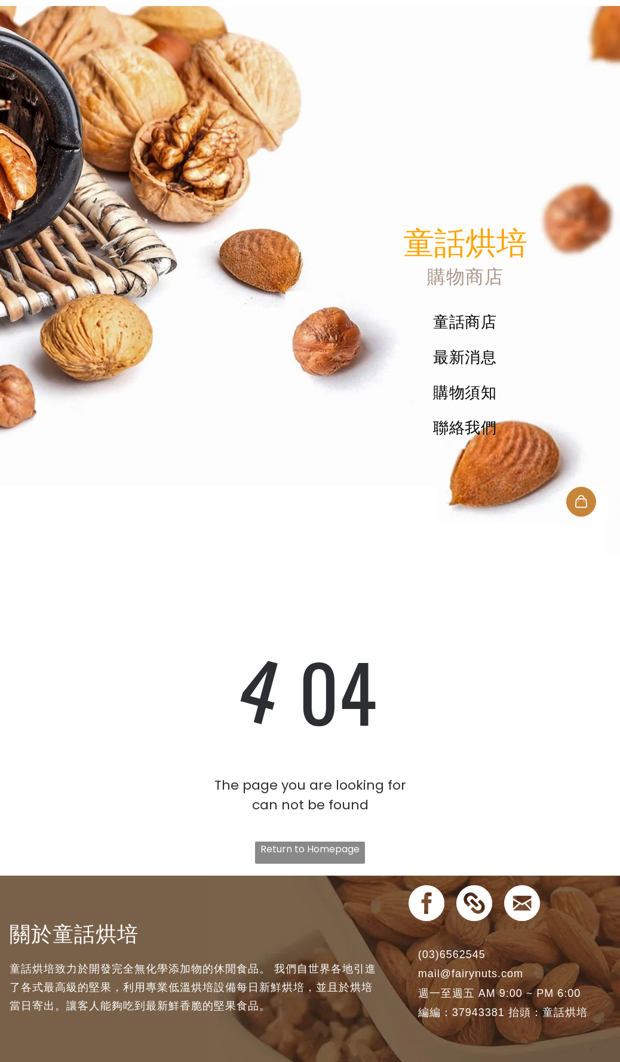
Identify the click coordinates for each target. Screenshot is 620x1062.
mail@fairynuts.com (470, 974)
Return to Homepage (310, 849)
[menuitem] (465, 322)
